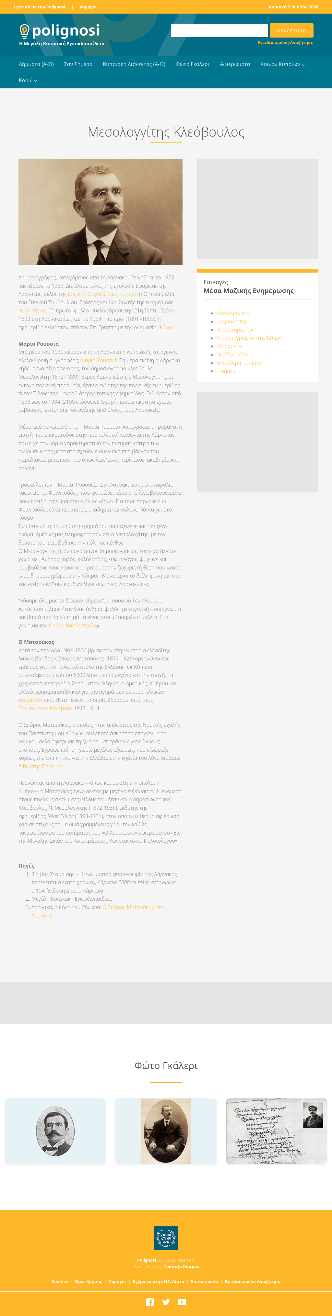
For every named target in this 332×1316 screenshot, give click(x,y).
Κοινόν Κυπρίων (280, 64)
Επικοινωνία (204, 1281)
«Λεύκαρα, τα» (233, 313)
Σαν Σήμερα (78, 64)
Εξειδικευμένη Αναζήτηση (286, 42)
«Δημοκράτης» (233, 321)
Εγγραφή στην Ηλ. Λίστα (158, 1281)
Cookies (60, 1281)
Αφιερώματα (235, 64)
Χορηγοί (88, 7)
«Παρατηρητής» (235, 329)
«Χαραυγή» (229, 346)
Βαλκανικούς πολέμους (45, 708)
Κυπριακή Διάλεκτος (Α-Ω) (134, 64)
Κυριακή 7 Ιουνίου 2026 (293, 7)
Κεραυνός (32, 699)
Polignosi (146, 1260)
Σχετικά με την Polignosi (39, 7)
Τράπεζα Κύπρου (181, 1266)
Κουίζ (25, 80)
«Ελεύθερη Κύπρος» (240, 362)
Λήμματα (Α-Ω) (36, 64)
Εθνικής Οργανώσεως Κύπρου (102, 294)
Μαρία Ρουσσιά (98, 360)
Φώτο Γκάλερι (192, 64)
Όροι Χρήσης (88, 1281)
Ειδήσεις (227, 371)
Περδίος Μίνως (234, 354)
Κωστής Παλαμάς (43, 766)
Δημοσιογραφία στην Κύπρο (249, 338)
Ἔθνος (165, 327)
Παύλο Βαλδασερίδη (73, 625)
